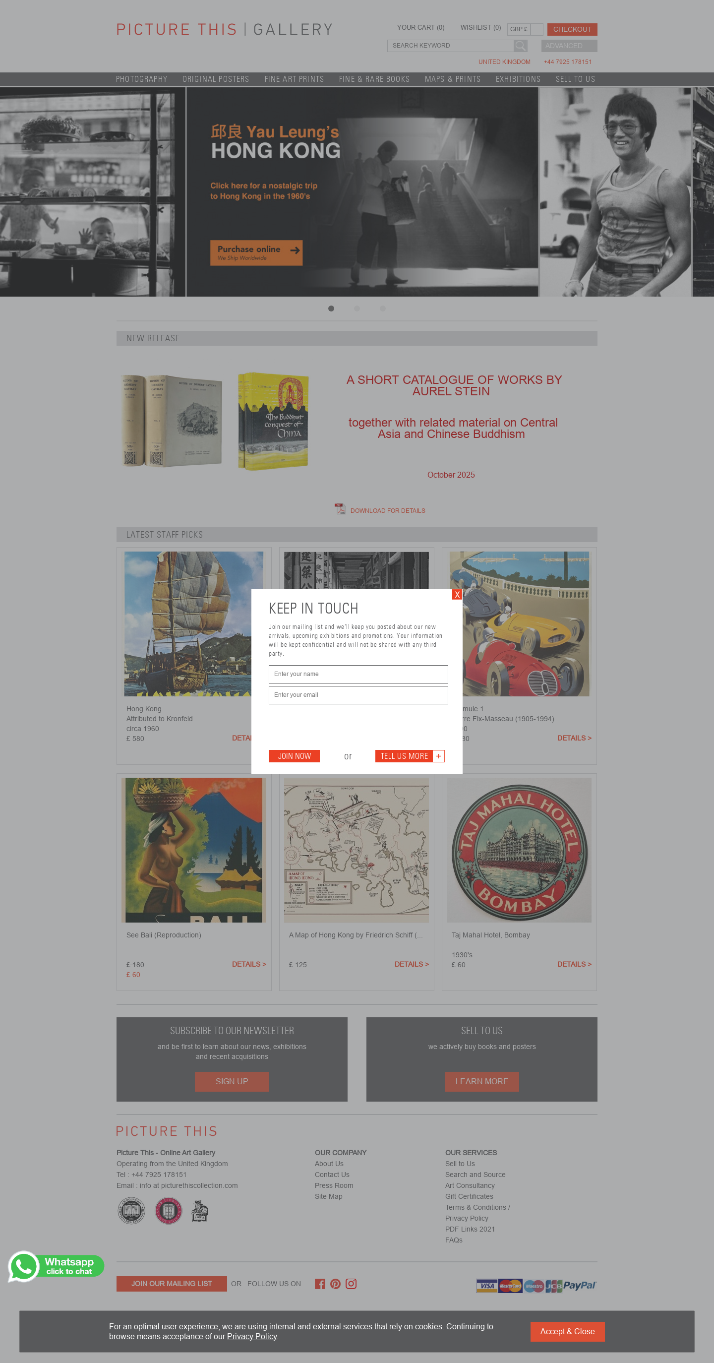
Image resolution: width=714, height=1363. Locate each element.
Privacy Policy (252, 1336)
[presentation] (344, 726)
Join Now (294, 756)
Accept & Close (567, 1331)
